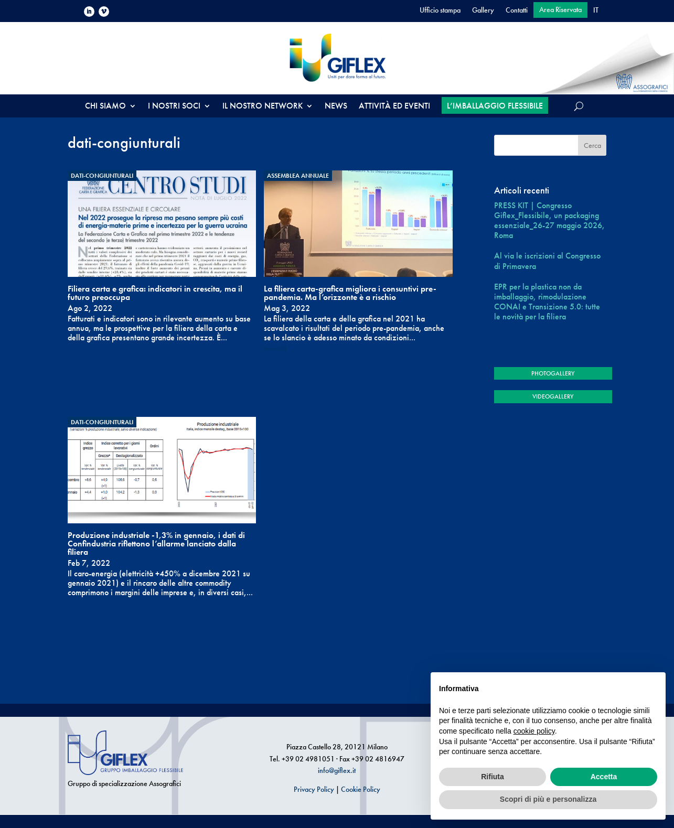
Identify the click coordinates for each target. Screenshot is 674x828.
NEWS (336, 106)
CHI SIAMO (105, 106)
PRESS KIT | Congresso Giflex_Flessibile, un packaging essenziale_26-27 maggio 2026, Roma (549, 220)
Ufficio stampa (440, 10)
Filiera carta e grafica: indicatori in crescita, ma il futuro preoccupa (155, 293)
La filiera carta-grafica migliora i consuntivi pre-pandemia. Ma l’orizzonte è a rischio (350, 293)
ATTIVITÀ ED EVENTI (394, 106)
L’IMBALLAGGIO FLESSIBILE (495, 105)
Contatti (517, 10)
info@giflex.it (337, 770)
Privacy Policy (314, 789)
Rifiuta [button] (492, 776)
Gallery (483, 10)
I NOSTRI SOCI (174, 106)
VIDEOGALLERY (552, 396)
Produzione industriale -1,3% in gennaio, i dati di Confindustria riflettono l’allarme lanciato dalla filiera (156, 543)
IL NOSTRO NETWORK (262, 106)
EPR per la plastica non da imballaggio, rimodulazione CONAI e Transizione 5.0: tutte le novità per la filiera (547, 302)
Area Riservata (560, 10)
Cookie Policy (360, 789)
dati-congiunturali (102, 175)
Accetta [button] (604, 776)
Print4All (275, 349)
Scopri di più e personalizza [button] (548, 799)
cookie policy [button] (534, 731)
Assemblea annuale (298, 175)
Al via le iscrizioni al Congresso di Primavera (547, 261)
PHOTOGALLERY (552, 373)
